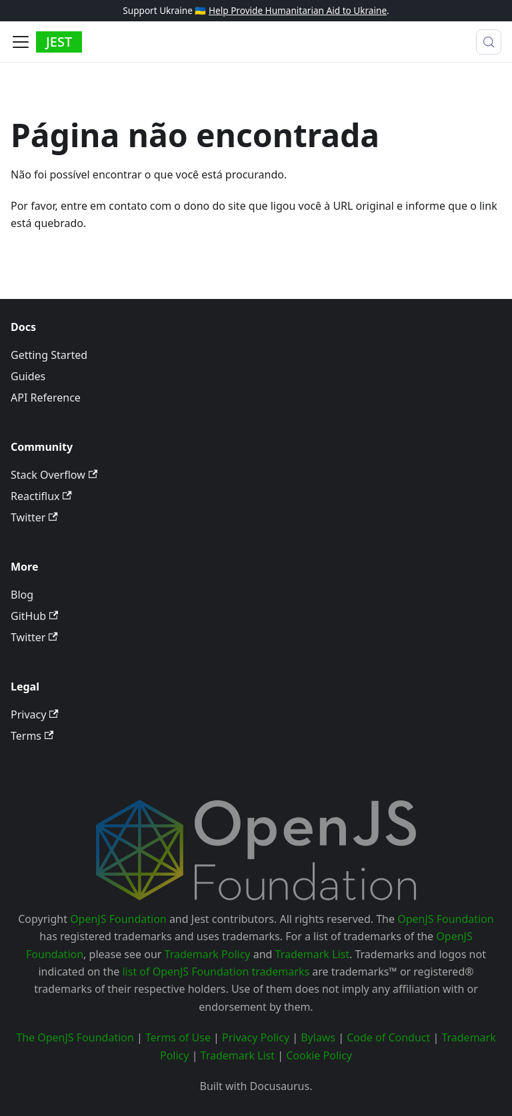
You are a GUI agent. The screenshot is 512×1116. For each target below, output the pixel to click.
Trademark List (312, 954)
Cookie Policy (319, 1055)
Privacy (35, 714)
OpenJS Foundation (118, 919)
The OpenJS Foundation (75, 1037)
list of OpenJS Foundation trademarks (215, 971)
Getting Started (49, 355)
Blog (22, 594)
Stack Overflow (54, 474)
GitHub (34, 616)
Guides (28, 376)
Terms (32, 735)
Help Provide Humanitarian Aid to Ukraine (298, 10)
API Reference (46, 397)
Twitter (34, 517)
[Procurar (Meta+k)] (488, 42)
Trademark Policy (208, 954)
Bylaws (318, 1037)
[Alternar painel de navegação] (21, 42)
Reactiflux (41, 496)
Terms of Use (178, 1037)
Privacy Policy (255, 1037)
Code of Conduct (388, 1037)
